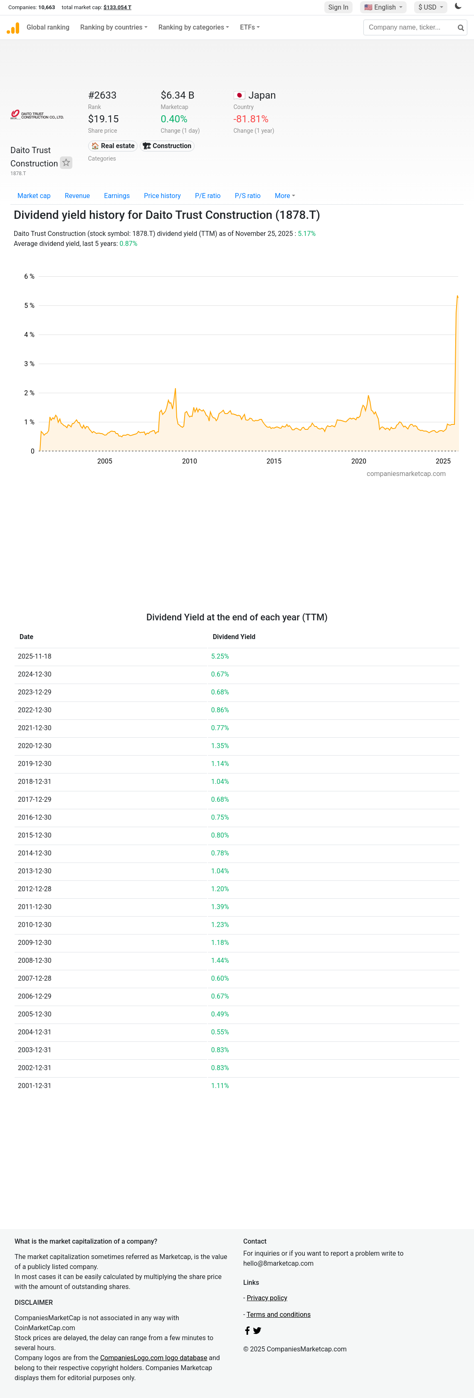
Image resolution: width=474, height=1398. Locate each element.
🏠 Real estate (113, 146)
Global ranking (48, 27)
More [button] (282, 196)
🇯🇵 (254, 95)
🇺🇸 (380, 7)
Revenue (77, 196)
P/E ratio (208, 196)
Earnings (117, 196)
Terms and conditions (279, 1315)
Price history (162, 196)
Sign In (338, 7)
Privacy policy (267, 1298)
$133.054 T (117, 7)
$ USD (428, 7)
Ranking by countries (111, 27)
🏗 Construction (167, 146)
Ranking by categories (191, 27)
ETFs (247, 27)
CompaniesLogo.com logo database (153, 1358)
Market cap (34, 196)
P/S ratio (248, 196)
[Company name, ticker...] (415, 27)
